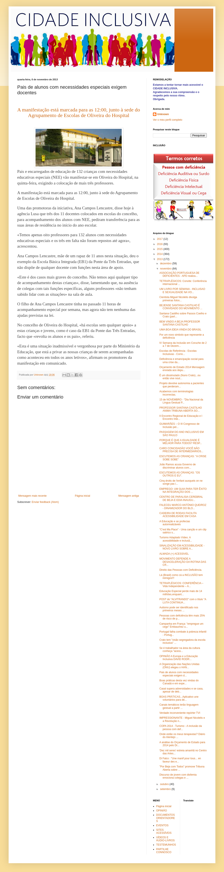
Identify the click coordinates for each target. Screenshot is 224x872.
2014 (160, 254)
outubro (165, 784)
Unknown (163, 114)
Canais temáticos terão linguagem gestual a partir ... (178, 706)
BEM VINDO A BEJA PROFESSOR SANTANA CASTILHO (179, 323)
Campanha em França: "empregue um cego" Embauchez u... (181, 625)
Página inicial (82, 495)
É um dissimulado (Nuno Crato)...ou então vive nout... (180, 377)
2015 (160, 249)
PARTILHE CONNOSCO (163, 851)
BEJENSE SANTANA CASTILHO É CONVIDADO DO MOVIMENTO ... (180, 307)
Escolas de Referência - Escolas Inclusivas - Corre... (178, 352)
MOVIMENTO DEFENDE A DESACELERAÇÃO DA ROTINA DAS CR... (182, 561)
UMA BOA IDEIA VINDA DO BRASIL (180, 329)
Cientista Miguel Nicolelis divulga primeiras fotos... (178, 299)
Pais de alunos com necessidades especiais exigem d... (178, 674)
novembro (166, 268)
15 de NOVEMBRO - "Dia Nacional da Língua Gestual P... (181, 401)
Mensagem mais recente (32, 495)
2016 (160, 244)
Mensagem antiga (128, 495)
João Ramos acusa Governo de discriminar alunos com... (177, 466)
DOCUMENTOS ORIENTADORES (165, 818)
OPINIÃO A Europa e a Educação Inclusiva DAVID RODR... (178, 658)
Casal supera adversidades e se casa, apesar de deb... (181, 690)
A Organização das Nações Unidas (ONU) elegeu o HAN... (179, 666)
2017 (160, 238)
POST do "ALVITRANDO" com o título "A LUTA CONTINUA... (182, 601)
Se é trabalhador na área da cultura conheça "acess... (179, 650)
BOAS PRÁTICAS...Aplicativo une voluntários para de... (178, 698)
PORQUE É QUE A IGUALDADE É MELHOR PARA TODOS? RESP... (180, 442)
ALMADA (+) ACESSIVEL (174, 553)
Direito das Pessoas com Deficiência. (180, 569)
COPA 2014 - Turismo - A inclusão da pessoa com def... (180, 727)
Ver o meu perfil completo (167, 119)
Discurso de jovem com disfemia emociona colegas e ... (178, 776)
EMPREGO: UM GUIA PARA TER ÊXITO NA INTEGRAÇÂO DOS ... (183, 490)
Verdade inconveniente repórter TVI (179, 712)
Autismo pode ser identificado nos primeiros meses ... (178, 609)
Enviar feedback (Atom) (45, 502)
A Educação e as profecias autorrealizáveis (174, 523)
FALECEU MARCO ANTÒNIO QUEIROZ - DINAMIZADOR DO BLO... (182, 507)
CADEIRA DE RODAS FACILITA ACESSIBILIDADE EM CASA (178, 515)
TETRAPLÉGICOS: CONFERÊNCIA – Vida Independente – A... (181, 585)
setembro (165, 789)
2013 (160, 259)
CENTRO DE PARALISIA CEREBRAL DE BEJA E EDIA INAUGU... (181, 498)
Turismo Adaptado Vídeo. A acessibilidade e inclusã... (175, 539)
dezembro (166, 263)
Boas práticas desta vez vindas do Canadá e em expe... (179, 682)
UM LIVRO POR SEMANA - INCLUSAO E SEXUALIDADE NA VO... (182, 291)
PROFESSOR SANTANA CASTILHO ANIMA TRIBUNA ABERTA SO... (180, 409)
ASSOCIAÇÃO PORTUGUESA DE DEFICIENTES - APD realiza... (179, 274)
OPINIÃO (161, 810)
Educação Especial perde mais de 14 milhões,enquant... (180, 593)
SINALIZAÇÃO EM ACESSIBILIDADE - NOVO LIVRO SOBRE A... (181, 547)
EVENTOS (162, 825)
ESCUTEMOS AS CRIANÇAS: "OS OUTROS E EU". (179, 474)
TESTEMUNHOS (166, 844)
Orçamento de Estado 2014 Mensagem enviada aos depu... (181, 369)
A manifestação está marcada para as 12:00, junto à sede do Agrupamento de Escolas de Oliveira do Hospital (78, 112)
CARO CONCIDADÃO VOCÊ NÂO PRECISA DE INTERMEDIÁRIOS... (181, 450)
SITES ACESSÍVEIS (163, 831)
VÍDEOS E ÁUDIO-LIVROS (165, 839)
